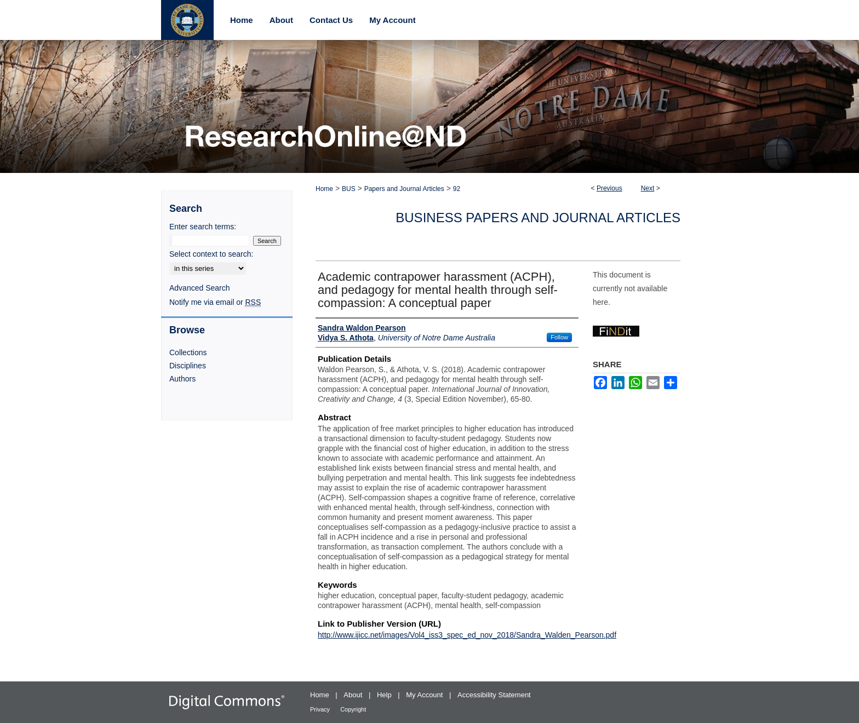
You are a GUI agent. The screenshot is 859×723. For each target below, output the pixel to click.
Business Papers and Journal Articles (538, 217)
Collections (188, 352)
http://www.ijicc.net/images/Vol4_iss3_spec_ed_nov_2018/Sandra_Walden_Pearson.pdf (467, 635)
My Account (425, 695)
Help (385, 695)
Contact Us (331, 20)
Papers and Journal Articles (404, 189)
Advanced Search (199, 288)
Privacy (320, 709)
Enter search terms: (202, 226)
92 (456, 189)
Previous (609, 188)
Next (648, 188)
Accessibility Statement (494, 695)
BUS (349, 189)
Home (324, 189)
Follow (559, 337)
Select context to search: (211, 254)
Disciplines (187, 365)
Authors (182, 378)
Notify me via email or (215, 302)
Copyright (353, 709)
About (353, 695)
